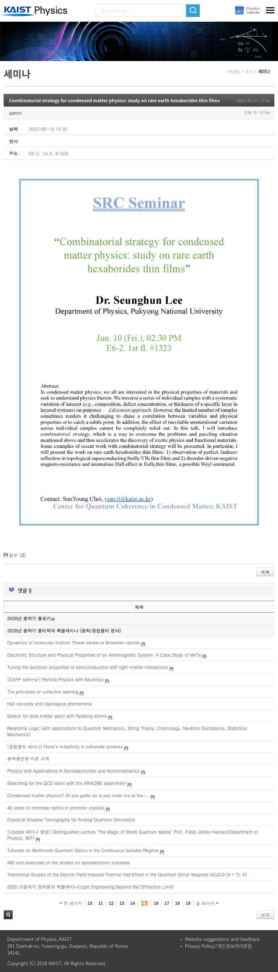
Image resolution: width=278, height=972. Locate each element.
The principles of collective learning (42, 691)
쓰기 (265, 915)
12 (111, 903)
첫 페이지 (70, 903)
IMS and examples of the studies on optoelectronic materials (68, 862)
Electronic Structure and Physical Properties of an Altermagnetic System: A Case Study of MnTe (104, 655)
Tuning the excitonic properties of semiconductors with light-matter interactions (87, 667)
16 (156, 903)
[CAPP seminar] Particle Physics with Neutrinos (55, 679)
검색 (8, 914)
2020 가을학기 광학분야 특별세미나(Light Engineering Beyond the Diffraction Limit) (90, 887)
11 (100, 903)
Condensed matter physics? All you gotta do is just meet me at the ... (78, 795)
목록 (265, 572)
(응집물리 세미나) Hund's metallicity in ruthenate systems (65, 746)
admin (15, 113)
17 (166, 903)
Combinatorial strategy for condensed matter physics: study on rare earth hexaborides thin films (114, 100)
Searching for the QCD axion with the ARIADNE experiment (66, 783)
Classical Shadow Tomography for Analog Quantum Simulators (71, 819)
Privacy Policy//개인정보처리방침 (218, 945)
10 (90, 903)
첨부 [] (17, 555)
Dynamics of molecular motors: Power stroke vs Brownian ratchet (73, 642)
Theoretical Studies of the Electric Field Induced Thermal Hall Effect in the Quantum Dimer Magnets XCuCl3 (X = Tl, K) (127, 874)
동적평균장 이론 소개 (28, 758)
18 (177, 903)
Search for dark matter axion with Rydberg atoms (57, 716)
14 (132, 903)
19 (188, 903)
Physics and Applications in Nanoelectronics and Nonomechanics (73, 771)
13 (121, 903)
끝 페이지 (207, 903)
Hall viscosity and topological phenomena (49, 703)
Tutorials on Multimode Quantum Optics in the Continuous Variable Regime (83, 850)
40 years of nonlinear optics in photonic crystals (55, 807)
